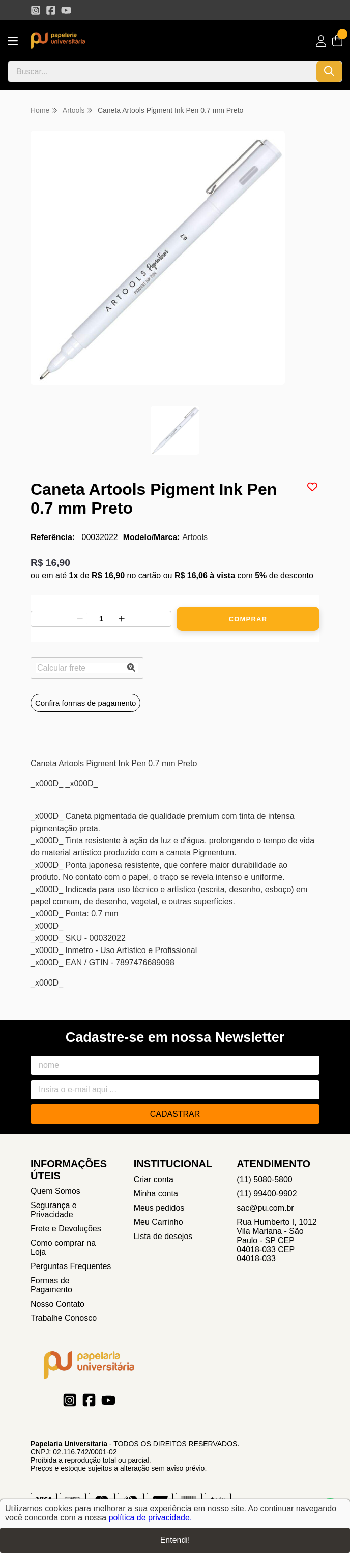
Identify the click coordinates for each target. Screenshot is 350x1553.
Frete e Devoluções (66, 1228)
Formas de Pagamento (51, 1285)
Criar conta (153, 1179)
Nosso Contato (57, 1304)
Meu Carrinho (158, 1222)
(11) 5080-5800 (264, 1179)
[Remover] (80, 618)
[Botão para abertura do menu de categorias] (13, 41)
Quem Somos (55, 1191)
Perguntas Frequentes (71, 1266)
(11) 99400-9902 (267, 1193)
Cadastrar (175, 1114)
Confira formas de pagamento (85, 703)
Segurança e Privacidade (54, 1210)
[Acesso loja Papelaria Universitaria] (321, 41)
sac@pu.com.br (265, 1207)
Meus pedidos (159, 1207)
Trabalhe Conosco (64, 1318)
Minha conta (156, 1193)
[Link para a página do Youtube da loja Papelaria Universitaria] (66, 10)
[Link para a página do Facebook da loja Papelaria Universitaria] (51, 10)
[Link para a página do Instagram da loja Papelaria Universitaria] (36, 10)
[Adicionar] (121, 618)
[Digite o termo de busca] (162, 71)
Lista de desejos (163, 1236)
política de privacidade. (150, 1517)
